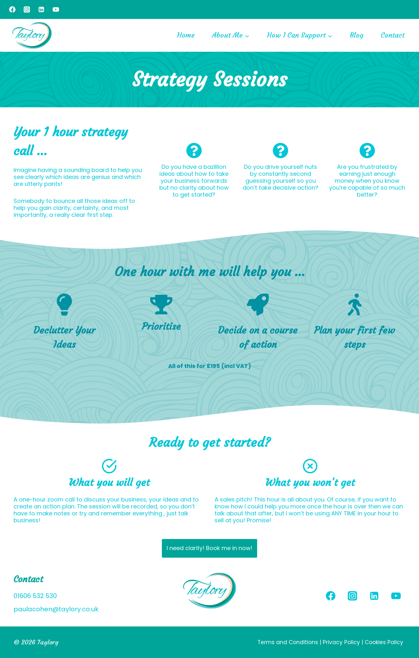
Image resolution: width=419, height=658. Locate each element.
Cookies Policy (384, 642)
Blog (356, 35)
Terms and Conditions (288, 642)
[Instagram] (27, 9)
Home (186, 35)
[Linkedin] (41, 9)
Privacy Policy (341, 642)
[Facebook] (12, 9)
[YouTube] (56, 9)
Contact (392, 35)
